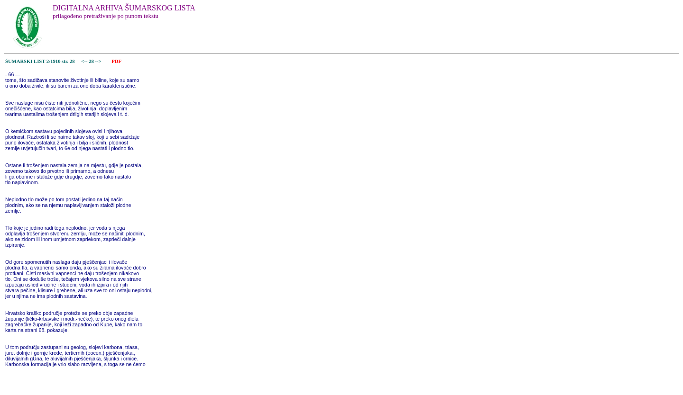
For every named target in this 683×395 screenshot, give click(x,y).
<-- (84, 61)
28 (92, 61)
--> (99, 61)
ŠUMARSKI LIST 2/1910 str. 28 (40, 61)
